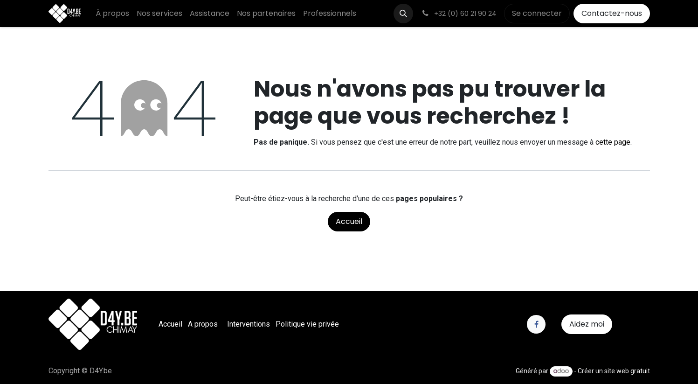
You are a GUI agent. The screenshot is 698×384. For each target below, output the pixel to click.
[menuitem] (112, 13)
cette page (612, 142)
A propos (203, 324)
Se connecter (537, 13)
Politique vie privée (307, 324)
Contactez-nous (611, 13)
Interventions (248, 324)
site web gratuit (627, 371)
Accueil (349, 221)
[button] (403, 13)
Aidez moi (586, 324)
